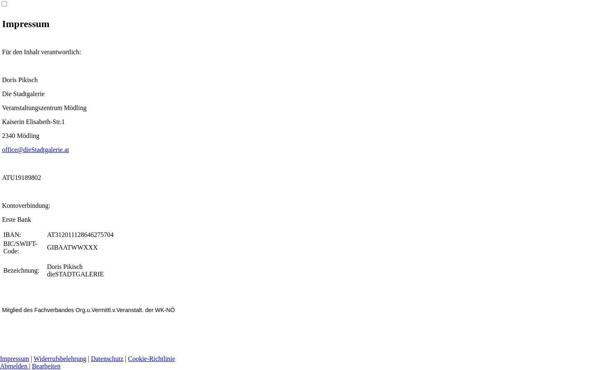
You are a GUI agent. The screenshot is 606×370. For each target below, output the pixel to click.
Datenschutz (107, 358)
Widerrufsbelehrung (60, 358)
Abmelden (14, 366)
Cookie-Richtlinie (151, 358)
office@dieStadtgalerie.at (35, 149)
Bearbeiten (46, 366)
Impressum (14, 358)
